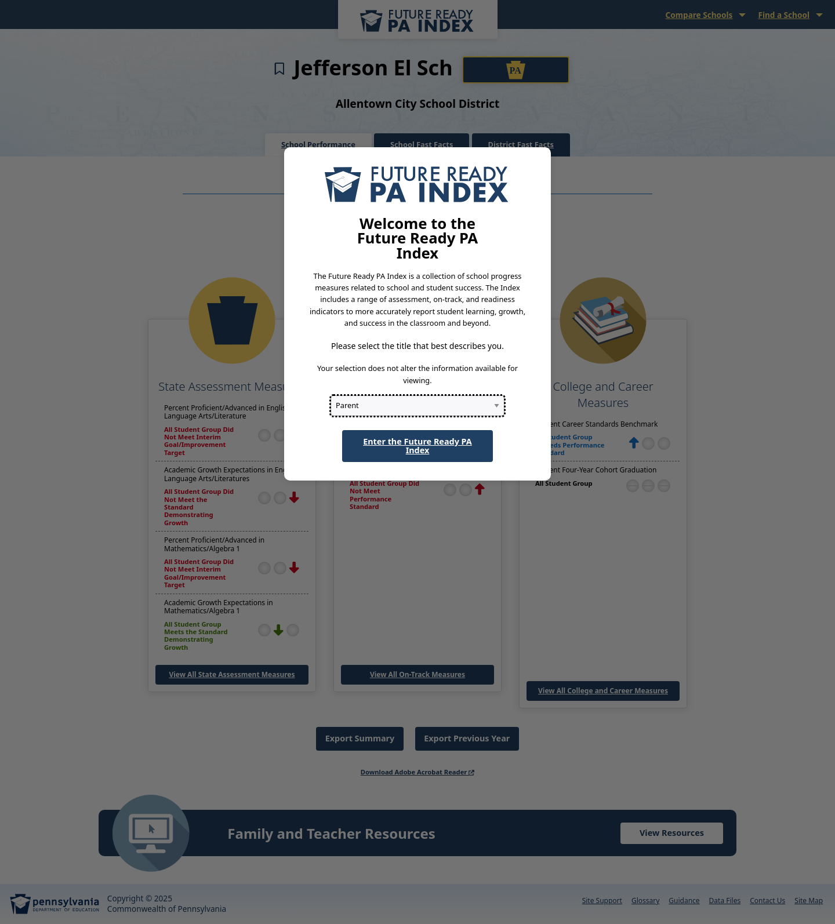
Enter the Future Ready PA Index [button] (417, 445)
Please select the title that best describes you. (417, 345)
